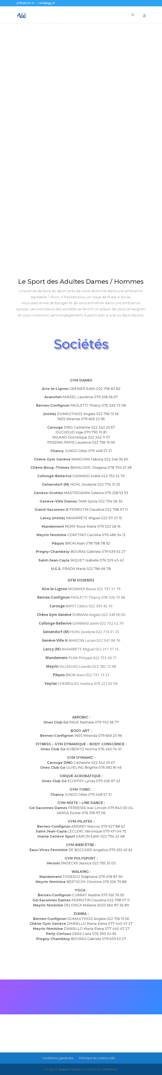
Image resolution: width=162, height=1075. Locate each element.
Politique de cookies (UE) (97, 1058)
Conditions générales (58, 1058)
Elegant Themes (69, 1069)
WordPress (111, 1069)
